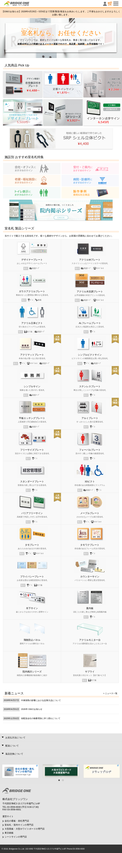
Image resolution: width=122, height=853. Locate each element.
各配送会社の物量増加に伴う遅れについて (40, 718)
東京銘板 (9, 833)
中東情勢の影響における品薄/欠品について (41, 700)
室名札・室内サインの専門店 (19, 825)
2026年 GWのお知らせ (31, 709)
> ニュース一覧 (110, 693)
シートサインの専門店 (16, 836)
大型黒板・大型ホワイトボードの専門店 (25, 829)
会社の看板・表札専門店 (17, 821)
